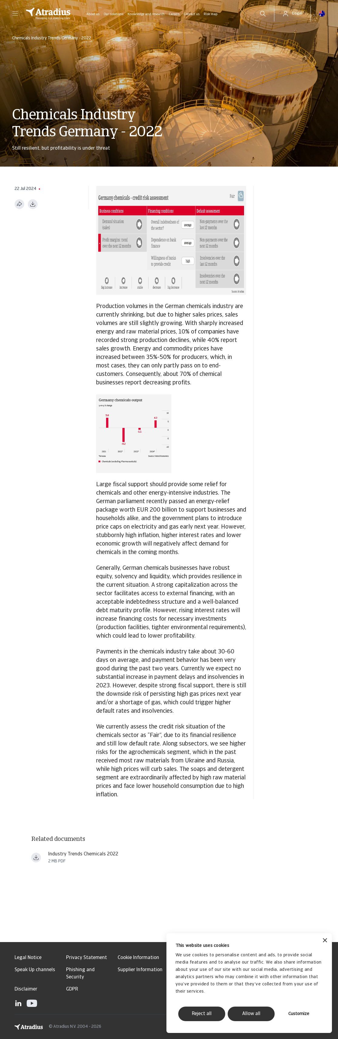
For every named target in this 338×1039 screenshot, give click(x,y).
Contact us (191, 14)
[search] (263, 14)
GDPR (72, 989)
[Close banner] (325, 941)
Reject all (202, 1013)
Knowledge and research (146, 14)
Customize (298, 1014)
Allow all (251, 1013)
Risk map (210, 14)
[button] (15, 13)
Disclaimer (26, 989)
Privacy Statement (86, 957)
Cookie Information (138, 957)
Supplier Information (140, 970)
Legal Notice (28, 957)
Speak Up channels (35, 970)
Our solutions (113, 14)
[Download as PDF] (33, 204)
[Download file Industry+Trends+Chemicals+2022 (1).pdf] (36, 857)
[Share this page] (19, 204)
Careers (174, 14)
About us (92, 14)
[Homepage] (48, 14)
